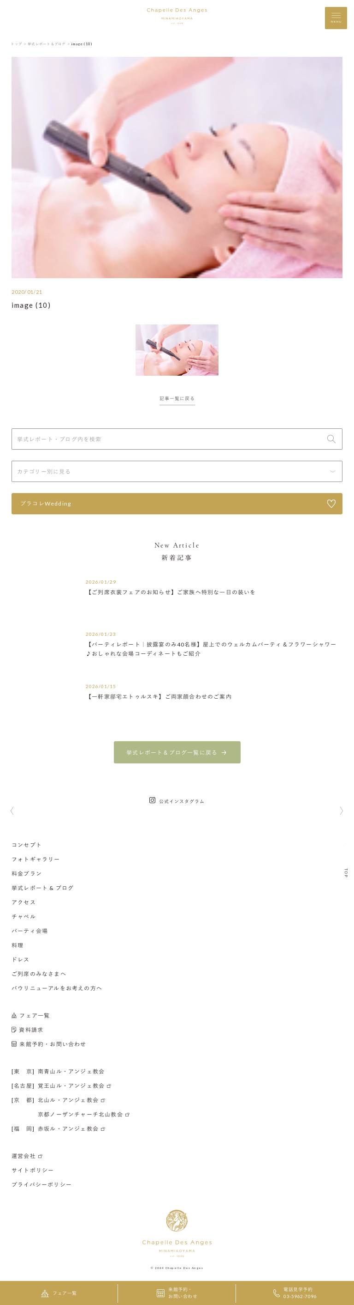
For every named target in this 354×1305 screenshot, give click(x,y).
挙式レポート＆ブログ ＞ (49, 44)
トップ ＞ (19, 44)
